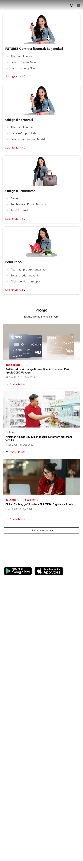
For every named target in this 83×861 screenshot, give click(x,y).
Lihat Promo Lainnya (41, 530)
